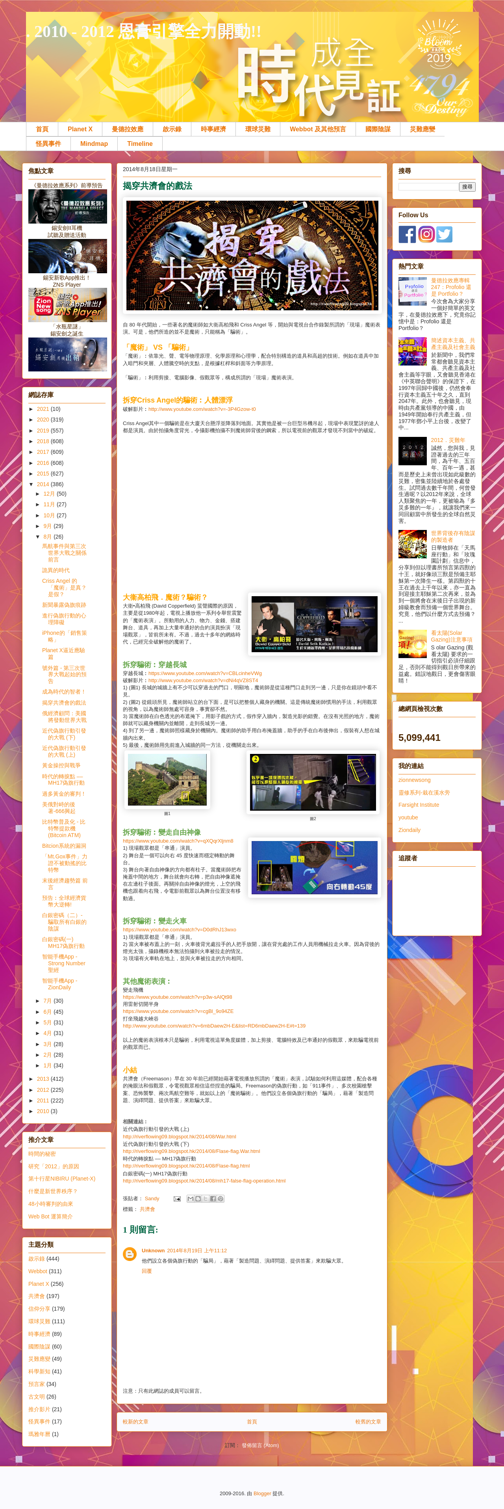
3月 (48, 1044)
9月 (48, 526)
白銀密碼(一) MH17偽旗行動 (63, 942)
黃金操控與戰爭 (61, 765)
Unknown (153, 1250)
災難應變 (422, 129)
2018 (44, 441)
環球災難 (258, 129)
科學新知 (39, 1371)
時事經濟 (213, 129)
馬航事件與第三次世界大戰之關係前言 (64, 553)
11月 (49, 504)
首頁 (42, 129)
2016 (44, 463)
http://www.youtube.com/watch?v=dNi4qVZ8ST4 (203, 680)
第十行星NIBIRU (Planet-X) (61, 1178)
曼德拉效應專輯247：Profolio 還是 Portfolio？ (451, 287)
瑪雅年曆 (39, 1434)
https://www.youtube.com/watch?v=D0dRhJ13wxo (179, 930)
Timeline (140, 143)
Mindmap (94, 143)
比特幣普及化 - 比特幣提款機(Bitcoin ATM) (63, 828)
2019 (44, 430)
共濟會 (147, 1209)
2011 (44, 1100)
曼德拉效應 (127, 129)
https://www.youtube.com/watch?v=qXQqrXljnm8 (178, 841)
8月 (48, 536)
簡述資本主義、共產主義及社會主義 (453, 343)
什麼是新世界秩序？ (53, 1191)
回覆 (147, 1271)
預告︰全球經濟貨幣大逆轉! (64, 901)
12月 (49, 494)
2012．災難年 (448, 440)
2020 (44, 419)
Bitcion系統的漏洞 (64, 846)
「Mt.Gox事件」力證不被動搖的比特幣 (64, 863)
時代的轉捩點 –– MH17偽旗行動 (63, 779)
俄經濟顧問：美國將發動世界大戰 (64, 716)
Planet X (80, 129)
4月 (48, 1033)
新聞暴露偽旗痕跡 (64, 605)
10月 (49, 515)
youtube (408, 817)
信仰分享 (39, 1309)
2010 (44, 1111)
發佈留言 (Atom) (260, 1445)
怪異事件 (48, 143)
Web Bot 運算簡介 (50, 1216)
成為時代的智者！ (64, 691)
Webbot (37, 1271)
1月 (48, 1065)
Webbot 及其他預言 (318, 129)
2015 (44, 473)
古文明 (36, 1396)
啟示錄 (172, 129)
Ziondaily (409, 830)
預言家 (36, 1384)
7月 (48, 1001)
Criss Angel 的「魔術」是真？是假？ (64, 587)
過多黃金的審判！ (64, 794)
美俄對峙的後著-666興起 (59, 807)
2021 (44, 409)
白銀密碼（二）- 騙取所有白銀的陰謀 (64, 922)
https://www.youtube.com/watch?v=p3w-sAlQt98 (177, 997)
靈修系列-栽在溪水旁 (424, 792)
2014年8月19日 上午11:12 (197, 1250)
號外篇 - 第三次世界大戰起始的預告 (64, 675)
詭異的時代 (56, 570)
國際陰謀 (378, 129)
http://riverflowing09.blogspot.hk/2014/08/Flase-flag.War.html (191, 1151)
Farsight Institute (418, 805)
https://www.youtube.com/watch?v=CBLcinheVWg (205, 673)
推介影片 (39, 1409)
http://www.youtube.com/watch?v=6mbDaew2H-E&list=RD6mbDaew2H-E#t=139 (214, 1026)
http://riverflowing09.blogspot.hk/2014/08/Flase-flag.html (186, 1166)
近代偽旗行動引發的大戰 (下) (64, 734)
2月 (48, 1055)
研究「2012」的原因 (53, 1166)
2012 (44, 1090)
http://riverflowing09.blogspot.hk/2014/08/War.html (179, 1137)
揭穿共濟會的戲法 (64, 702)
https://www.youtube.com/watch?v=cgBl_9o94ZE (178, 1011)
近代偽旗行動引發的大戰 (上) (64, 751)
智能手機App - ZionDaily (59, 983)
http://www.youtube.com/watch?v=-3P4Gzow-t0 (202, 409)
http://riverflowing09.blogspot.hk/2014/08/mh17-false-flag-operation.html (204, 1181)
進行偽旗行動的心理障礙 (64, 618)
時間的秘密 (42, 1154)
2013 (44, 1079)
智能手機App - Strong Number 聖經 (63, 963)
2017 (44, 452)
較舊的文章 (368, 1422)
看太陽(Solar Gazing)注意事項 (451, 636)
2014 (44, 484)
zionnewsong (414, 780)
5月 (48, 1022)
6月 (48, 1012)
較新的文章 (135, 1422)
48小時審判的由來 (50, 1204)
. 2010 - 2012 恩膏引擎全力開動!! (143, 31)
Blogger (262, 1493)
